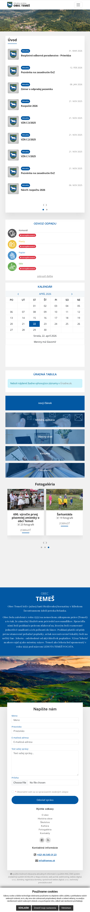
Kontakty (45, 833)
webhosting (64, 876)
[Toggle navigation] (78, 5)
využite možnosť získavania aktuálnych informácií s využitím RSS (39, 874)
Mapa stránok (42, 876)
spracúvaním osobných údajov (53, 791)
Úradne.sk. (66, 383)
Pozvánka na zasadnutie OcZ (38, 72)
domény (20, 879)
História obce (45, 818)
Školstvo (45, 822)
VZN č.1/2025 (28, 156)
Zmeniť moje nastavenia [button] (45, 908)
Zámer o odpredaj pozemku (37, 89)
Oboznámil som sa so (41, 791)
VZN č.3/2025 (28, 122)
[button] (43, 209)
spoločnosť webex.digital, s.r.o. (55, 879)
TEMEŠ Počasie (45, 356)
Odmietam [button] (66, 908)
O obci (45, 815)
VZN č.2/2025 (28, 139)
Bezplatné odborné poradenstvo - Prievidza (46, 55)
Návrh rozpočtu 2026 (33, 190)
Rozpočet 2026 (29, 106)
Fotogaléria (45, 829)
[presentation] (43, 204)
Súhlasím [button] (23, 908)
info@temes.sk (47, 860)
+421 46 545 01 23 (47, 855)
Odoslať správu (45, 800)
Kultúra (45, 826)
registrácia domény (33, 879)
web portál (53, 876)
